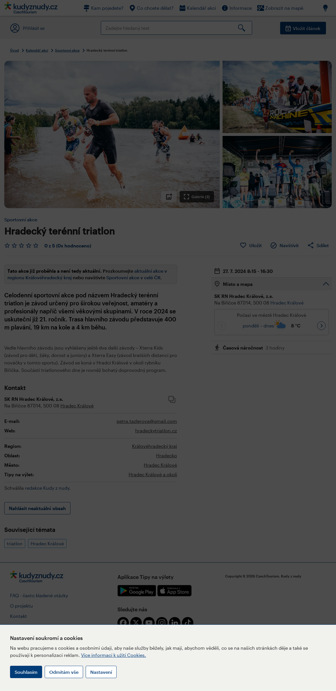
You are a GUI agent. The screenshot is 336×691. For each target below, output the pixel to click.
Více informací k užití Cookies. (113, 655)
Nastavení (101, 672)
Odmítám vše (63, 672)
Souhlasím (26, 672)
